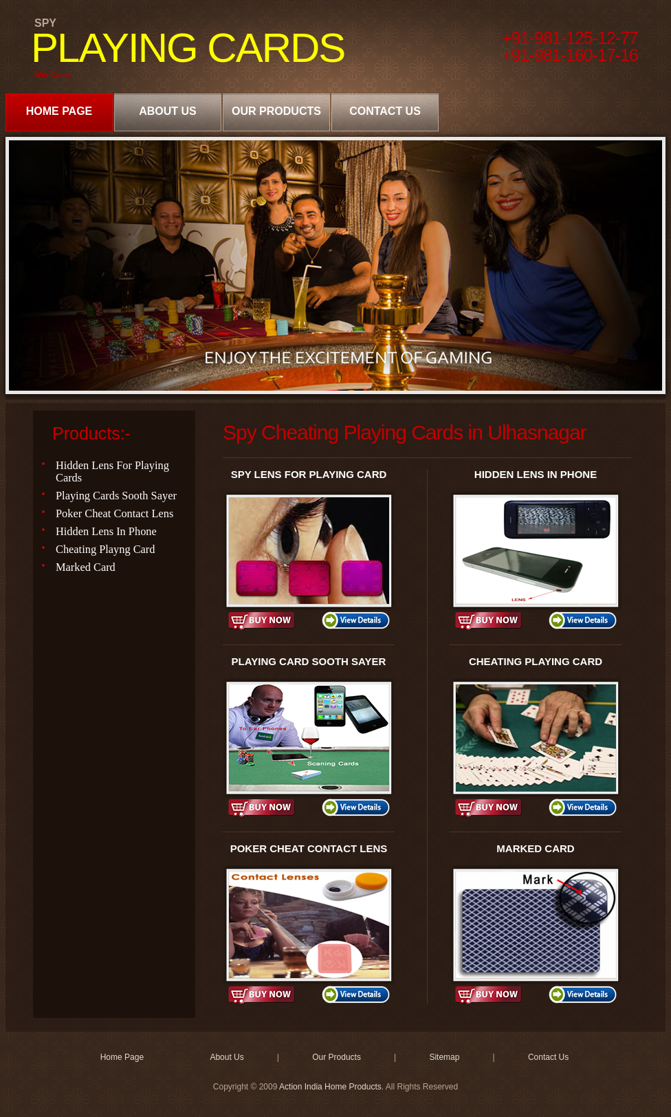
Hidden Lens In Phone (106, 531)
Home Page (59, 111)
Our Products (276, 111)
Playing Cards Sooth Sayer (116, 495)
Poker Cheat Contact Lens (114, 513)
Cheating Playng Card (105, 549)
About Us (168, 111)
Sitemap (444, 1057)
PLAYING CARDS (187, 48)
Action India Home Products (330, 1087)
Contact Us (385, 111)
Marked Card (86, 567)
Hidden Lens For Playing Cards (112, 471)
